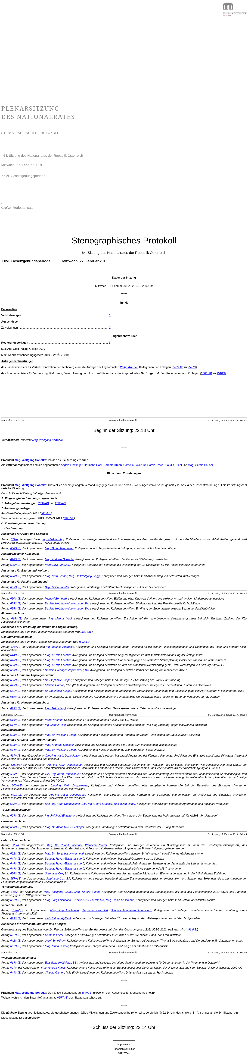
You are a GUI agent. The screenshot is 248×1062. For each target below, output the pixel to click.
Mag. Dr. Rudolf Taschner (64, 845)
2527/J (192, 367)
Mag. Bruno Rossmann (59, 548)
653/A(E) (15, 665)
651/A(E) (15, 690)
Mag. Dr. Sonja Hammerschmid (64, 853)
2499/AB (177, 367)
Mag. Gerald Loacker (58, 655)
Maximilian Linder (124, 803)
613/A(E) (15, 918)
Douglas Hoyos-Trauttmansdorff (64, 858)
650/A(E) (15, 598)
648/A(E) (15, 863)
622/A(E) (15, 853)
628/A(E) (15, 576)
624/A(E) (15, 815)
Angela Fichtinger (71, 465)
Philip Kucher (129, 367)
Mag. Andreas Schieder (59, 559)
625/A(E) (15, 646)
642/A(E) (15, 940)
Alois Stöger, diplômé (58, 918)
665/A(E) (62, 997)
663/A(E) (15, 670)
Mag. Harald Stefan (87, 891)
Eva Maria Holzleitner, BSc (61, 962)
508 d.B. (46, 513)
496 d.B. (192, 929)
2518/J (221, 373)
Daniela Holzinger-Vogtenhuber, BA (67, 603)
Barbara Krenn (113, 465)
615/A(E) (15, 708)
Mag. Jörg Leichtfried (58, 900)
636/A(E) (15, 680)
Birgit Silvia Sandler (57, 587)
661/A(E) (15, 946)
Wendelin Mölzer (96, 845)
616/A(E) (15, 719)
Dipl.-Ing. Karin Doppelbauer (63, 755)
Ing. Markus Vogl (53, 539)
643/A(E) (15, 972)
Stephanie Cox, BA (56, 873)
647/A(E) (15, 858)
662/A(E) (15, 803)
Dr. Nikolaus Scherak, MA (88, 900)
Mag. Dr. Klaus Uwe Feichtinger (64, 827)
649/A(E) (15, 868)
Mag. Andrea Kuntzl (53, 967)
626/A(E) (15, 559)
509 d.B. (69, 518)
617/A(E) (15, 724)
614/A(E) (15, 962)
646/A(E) (15, 660)
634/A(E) (15, 749)
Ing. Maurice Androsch (60, 646)
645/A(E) (15, 685)
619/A (14, 891)
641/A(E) (16, 794)
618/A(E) (16, 618)
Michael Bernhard (56, 598)
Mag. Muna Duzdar (56, 946)
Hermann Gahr (93, 465)
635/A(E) (15, 587)
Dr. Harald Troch (153, 465)
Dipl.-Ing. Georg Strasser (96, 803)
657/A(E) (16, 878)
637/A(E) (15, 755)
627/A (13, 967)
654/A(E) (15, 603)
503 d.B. (85, 641)
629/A (14, 539)
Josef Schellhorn (55, 940)
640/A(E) (17, 785)
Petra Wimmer (53, 719)
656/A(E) (15, 873)
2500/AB (206, 373)
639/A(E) (15, 774)
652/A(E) (15, 900)
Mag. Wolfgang (47, 440)
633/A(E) (15, 734)
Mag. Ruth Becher (56, 576)
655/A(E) (15, 608)
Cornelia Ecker (132, 465)
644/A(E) (15, 655)
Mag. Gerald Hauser (200, 465)
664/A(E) (86, 992)
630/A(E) (15, 564)
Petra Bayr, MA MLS (57, 564)
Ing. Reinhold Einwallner (60, 815)
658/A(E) (15, 548)
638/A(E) (16, 764)
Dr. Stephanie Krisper (58, 680)
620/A (15, 845)
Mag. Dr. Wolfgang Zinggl (84, 576)
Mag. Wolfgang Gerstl (58, 891)
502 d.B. (86, 631)
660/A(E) (15, 827)
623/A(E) (15, 744)
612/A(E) (17, 910)
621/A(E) (15, 935)
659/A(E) (15, 696)
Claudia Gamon (54, 685)
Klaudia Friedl (173, 465)
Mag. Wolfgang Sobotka (30, 460)
